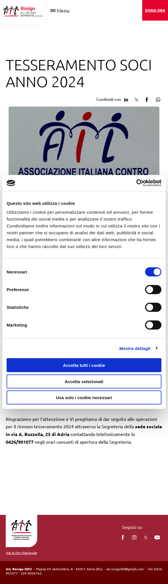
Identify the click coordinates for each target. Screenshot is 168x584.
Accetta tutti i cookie (84, 365)
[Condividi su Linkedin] (126, 99)
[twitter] (145, 537)
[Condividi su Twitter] (136, 99)
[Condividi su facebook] (147, 99)
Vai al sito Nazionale (21, 552)
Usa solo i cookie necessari (84, 397)
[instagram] (134, 537)
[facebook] (122, 537)
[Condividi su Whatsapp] (157, 99)
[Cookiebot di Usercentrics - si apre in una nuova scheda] (136, 183)
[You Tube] (157, 537)
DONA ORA (155, 10)
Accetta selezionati (84, 381)
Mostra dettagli (134, 348)
